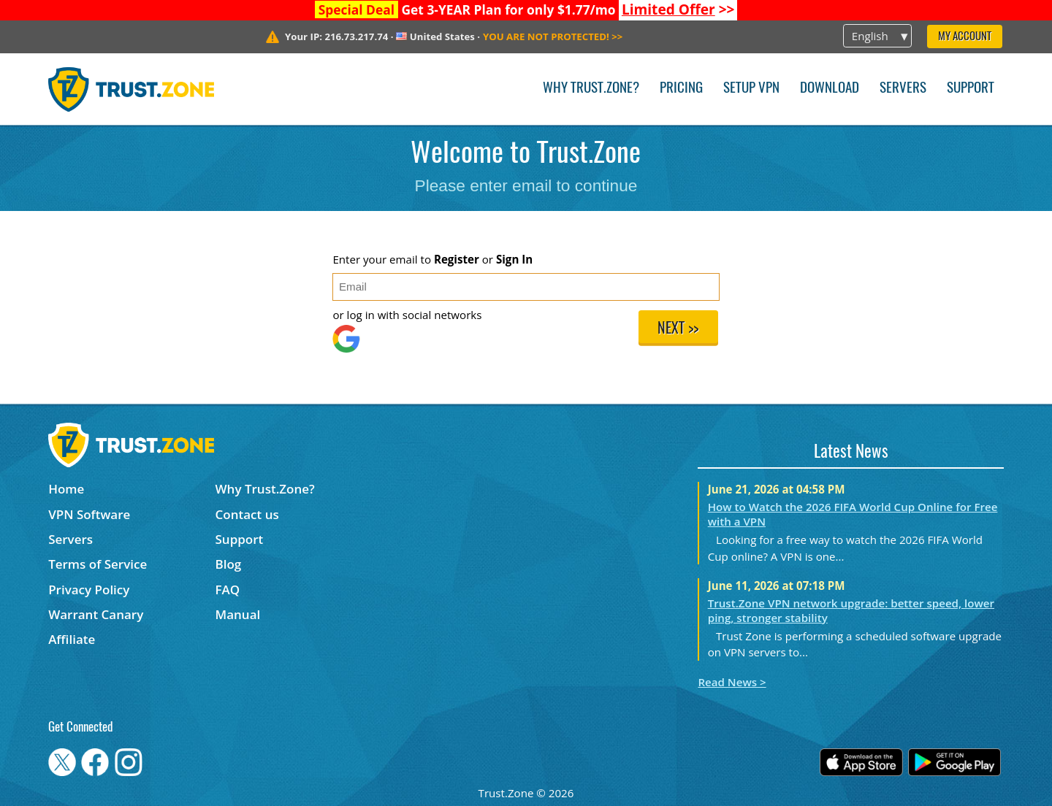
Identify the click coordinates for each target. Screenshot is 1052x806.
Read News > (732, 682)
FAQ (228, 589)
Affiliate (71, 639)
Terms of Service (97, 564)
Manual (238, 614)
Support (970, 89)
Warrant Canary (95, 614)
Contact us (247, 514)
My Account (964, 36)
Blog (229, 564)
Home (66, 488)
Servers (903, 89)
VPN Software (89, 514)
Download (829, 89)
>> (678, 9)
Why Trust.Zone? (591, 89)
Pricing (681, 89)
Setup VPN (751, 89)
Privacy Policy (88, 589)
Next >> (678, 329)
